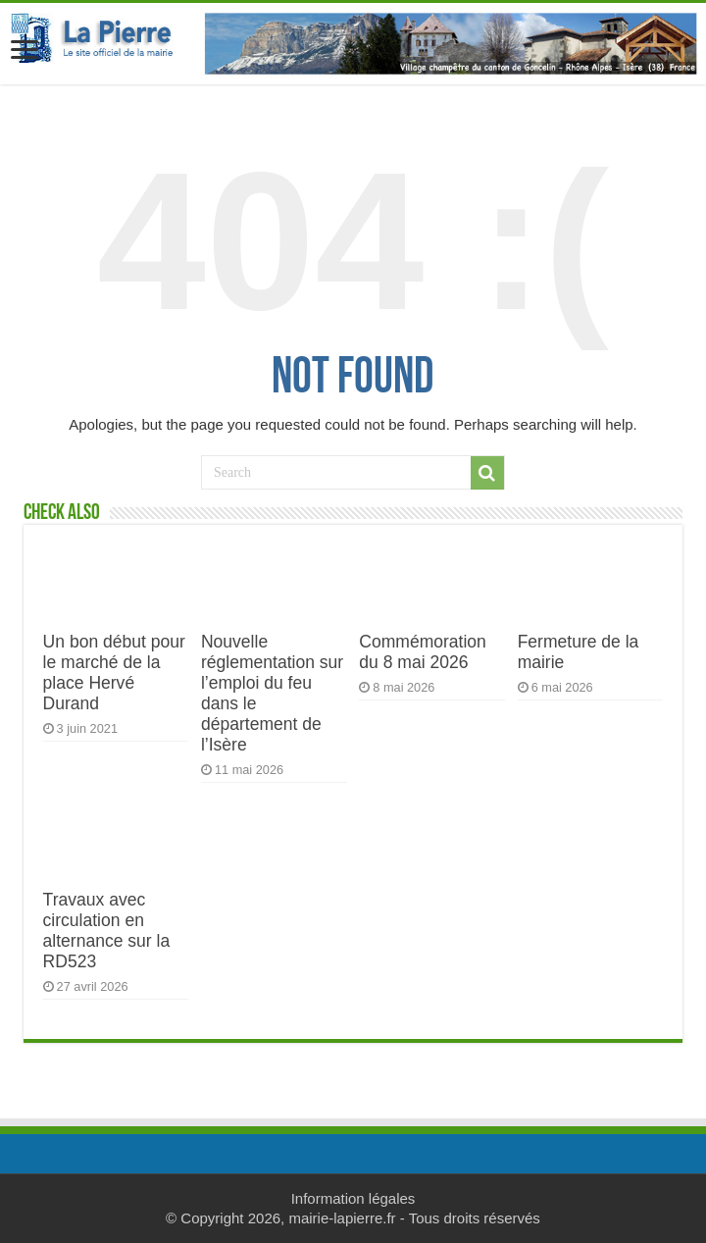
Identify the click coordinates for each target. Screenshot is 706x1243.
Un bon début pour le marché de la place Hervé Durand (114, 672)
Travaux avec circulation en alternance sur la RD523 (107, 930)
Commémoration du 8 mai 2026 (422, 652)
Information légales (353, 1198)
